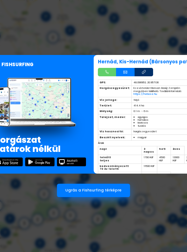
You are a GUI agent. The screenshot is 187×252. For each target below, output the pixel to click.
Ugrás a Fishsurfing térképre (93, 190)
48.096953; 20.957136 (146, 82)
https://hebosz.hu (145, 94)
